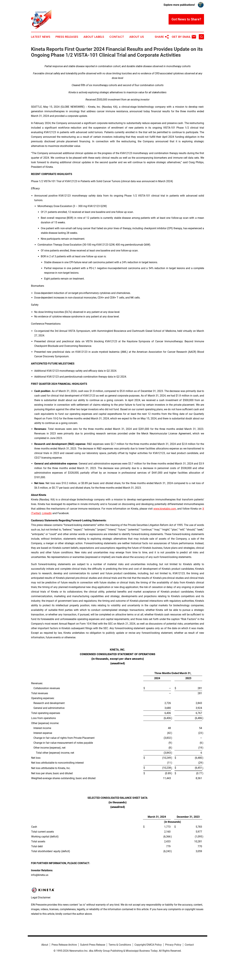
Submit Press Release (92, 944)
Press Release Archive (64, 944)
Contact (116, 37)
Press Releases (66, 37)
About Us (136, 37)
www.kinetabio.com (164, 508)
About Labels (93, 37)
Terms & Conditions (120, 944)
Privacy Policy (173, 944)
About (44, 944)
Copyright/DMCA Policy (148, 944)
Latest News (40, 37)
